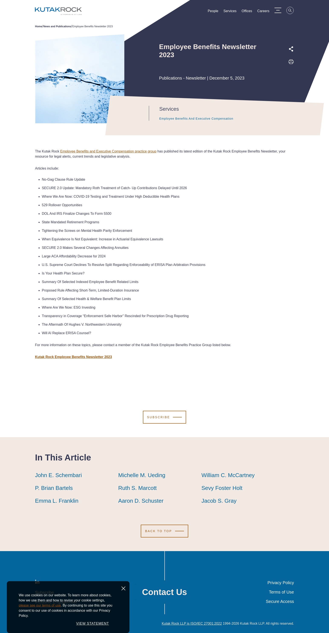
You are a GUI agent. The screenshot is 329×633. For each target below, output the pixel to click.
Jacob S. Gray (219, 500)
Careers (266, 12)
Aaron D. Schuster (140, 500)
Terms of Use (281, 592)
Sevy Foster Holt (221, 488)
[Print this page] (291, 63)
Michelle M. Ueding (141, 475)
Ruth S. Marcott (137, 488)
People (215, 12)
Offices (249, 12)
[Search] (292, 11)
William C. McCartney (228, 475)
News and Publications (57, 26)
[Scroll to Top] (164, 531)
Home (38, 26)
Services (232, 12)
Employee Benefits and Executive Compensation (196, 118)
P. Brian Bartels (54, 488)
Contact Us (164, 592)
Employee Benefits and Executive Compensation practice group (108, 151)
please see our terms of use (40, 608)
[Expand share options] (291, 49)
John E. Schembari (58, 475)
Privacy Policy (280, 583)
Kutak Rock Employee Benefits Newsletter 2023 (73, 357)
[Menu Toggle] (280, 10)
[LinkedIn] (37, 582)
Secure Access (280, 601)
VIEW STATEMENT (92, 626)
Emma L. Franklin (57, 500)
